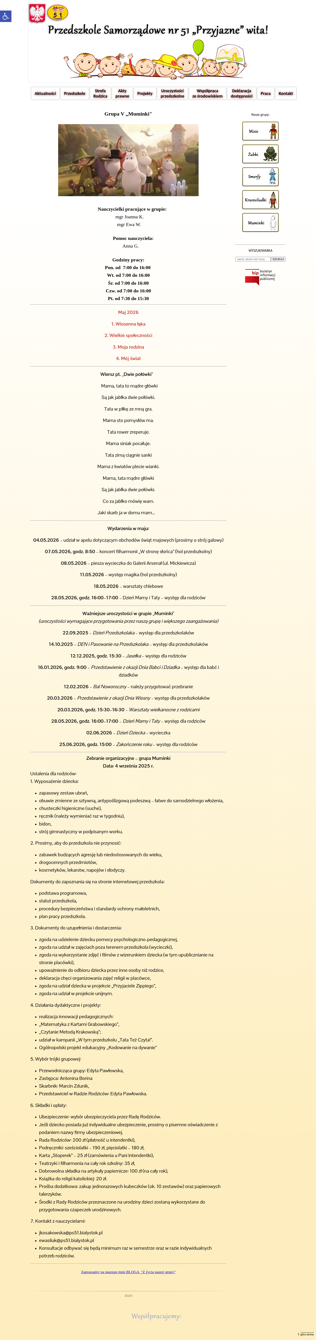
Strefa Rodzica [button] (100, 93)
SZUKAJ (278, 259)
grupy (128, 1295)
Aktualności (45, 93)
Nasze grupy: (260, 114)
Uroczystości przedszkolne (172, 93)
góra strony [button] (307, 1334)
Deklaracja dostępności (241, 93)
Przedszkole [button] (74, 93)
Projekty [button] (145, 93)
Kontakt (286, 93)
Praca (266, 93)
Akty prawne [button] (122, 93)
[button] (5, 16)
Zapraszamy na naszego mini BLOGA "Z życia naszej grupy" (128, 1272)
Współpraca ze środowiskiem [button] (207, 93)
